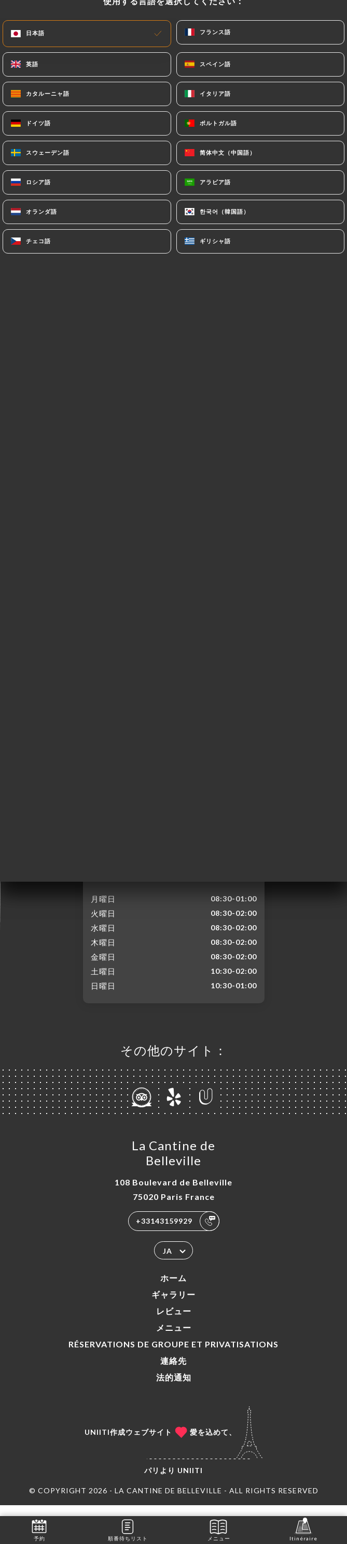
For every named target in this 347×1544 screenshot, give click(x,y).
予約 (39, 1529)
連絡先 (173, 1371)
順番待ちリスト (128, 1529)
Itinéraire (303, 1529)
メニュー (173, 1338)
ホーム (173, 1289)
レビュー (173, 1322)
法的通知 (173, 1388)
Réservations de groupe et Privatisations (173, 1355)
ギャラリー (173, 1305)
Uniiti (190, 1481)
